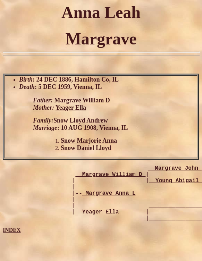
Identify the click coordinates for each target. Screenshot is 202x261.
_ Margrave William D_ (111, 176)
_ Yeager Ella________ (111, 222)
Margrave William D (82, 100)
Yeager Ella (71, 107)
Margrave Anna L (109, 199)
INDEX (12, 242)
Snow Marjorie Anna (89, 140)
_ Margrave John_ (175, 169)
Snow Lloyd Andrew (80, 120)
